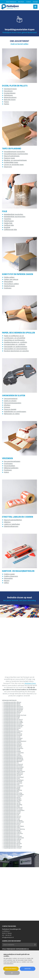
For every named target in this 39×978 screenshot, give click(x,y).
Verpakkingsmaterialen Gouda (11, 737)
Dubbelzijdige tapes (11, 162)
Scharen (7, 407)
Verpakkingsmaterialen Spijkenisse (13, 773)
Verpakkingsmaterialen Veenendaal (13, 777)
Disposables (8, 578)
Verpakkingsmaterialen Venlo (11, 778)
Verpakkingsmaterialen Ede (11, 729)
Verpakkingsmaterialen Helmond (12, 744)
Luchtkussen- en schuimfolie (14, 338)
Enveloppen (8, 463)
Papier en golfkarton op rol (14, 336)
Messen (6, 580)
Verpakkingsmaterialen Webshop (12, 790)
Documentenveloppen (12, 461)
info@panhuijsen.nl (8, 937)
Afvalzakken (8, 282)
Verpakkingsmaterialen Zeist (11, 784)
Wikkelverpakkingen (11, 468)
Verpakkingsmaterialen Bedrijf (11, 830)
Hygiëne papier (9, 574)
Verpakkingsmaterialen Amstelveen (13, 708)
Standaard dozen (10, 89)
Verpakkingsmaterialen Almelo (11, 703)
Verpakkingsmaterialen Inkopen (12, 799)
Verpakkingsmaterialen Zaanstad (12, 783)
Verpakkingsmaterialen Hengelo (12, 745)
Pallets (6, 104)
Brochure (21, 2)
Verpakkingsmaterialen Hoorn (11, 750)
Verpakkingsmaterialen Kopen (11, 825)
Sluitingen (7, 288)
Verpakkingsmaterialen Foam (11, 819)
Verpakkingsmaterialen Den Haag (12, 721)
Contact (28, 2)
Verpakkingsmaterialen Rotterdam (12, 768)
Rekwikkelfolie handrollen (13, 214)
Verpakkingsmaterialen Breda (11, 716)
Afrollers (7, 405)
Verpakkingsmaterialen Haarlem (12, 740)
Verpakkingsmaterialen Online (11, 802)
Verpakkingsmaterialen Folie (11, 814)
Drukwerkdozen (9, 93)
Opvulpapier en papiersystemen (15, 346)
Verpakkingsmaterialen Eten (11, 791)
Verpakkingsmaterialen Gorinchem (13, 833)
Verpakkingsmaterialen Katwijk (12, 751)
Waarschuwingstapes (11, 156)
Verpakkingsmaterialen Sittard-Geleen (14, 771)
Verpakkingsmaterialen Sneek (11, 840)
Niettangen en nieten (12, 414)
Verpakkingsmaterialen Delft (11, 718)
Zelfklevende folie (10, 229)
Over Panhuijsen (11, 2)
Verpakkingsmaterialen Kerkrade (12, 836)
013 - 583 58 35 (6, 935)
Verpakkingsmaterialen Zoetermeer (13, 786)
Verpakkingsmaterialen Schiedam (12, 770)
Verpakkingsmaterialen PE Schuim (12, 809)
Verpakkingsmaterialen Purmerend (13, 764)
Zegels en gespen (10, 401)
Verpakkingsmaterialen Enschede (12, 734)
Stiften (6, 583)
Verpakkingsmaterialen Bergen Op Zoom (14, 715)
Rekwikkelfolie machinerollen (14, 217)
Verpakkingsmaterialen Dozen (11, 813)
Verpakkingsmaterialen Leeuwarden (13, 752)
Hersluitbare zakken (11, 284)
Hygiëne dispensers (11, 576)
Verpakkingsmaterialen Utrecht (12, 776)
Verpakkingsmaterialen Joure (11, 835)
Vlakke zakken (9, 277)
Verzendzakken (9, 466)
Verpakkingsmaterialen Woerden (12, 843)
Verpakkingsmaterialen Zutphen (12, 832)
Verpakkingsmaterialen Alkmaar (12, 702)
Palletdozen (8, 95)
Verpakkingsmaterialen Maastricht (13, 757)
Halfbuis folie (9, 225)
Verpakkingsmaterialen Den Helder (13, 722)
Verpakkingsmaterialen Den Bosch (13, 719)
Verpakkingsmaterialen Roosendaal (13, 767)
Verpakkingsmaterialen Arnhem (12, 712)
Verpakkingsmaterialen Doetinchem (13, 725)
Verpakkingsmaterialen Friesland (12, 735)
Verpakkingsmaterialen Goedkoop (12, 820)
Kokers (6, 472)
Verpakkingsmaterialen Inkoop (11, 797)
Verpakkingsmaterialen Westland (12, 781)
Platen (6, 102)
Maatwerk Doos (30, 683)
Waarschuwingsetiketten (13, 520)
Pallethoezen (9, 221)
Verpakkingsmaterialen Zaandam (12, 846)
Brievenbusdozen (10, 97)
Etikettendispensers (11, 526)
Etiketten (7, 522)
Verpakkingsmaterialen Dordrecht (12, 727)
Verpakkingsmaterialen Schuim (12, 812)
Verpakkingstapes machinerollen (16, 154)
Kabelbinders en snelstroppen (15, 411)
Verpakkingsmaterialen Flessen (12, 816)
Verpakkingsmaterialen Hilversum (12, 747)
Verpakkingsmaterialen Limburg (12, 839)
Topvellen (7, 219)
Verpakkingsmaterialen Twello (11, 842)
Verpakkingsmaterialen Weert (11, 845)
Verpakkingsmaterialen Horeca (12, 823)
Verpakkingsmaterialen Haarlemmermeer (14, 741)
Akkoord (28, 968)
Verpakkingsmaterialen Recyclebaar (13, 794)
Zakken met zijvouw (11, 279)
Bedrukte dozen (10, 100)
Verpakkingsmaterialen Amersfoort (13, 706)
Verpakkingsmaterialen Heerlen (12, 742)
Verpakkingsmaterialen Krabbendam (13, 838)
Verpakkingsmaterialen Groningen (13, 738)
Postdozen (8, 470)
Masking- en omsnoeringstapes (15, 160)
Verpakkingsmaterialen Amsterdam (13, 709)
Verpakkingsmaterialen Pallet (11, 806)
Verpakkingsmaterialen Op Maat (12, 800)
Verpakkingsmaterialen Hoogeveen (13, 748)
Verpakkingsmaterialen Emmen (12, 732)
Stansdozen (8, 91)
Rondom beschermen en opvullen (16, 351)
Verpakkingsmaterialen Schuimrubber (13, 810)
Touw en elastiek (10, 409)
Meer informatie (10, 968)
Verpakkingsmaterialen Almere (11, 705)
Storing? (35, 2)
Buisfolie (7, 227)
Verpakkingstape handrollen (14, 152)
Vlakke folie (8, 223)
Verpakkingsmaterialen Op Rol (11, 803)
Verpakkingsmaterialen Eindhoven (13, 731)
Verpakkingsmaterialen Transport (12, 796)
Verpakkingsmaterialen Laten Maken (13, 826)
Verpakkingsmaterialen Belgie (11, 789)
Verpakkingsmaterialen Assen (11, 714)
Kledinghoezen (9, 286)
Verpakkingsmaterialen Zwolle (11, 787)
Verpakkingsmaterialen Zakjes (11, 827)
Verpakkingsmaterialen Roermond (12, 765)
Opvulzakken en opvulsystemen (15, 349)
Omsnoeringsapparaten (12, 403)
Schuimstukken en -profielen (14, 344)
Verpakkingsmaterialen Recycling (12, 793)
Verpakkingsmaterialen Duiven (12, 728)
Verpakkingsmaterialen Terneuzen (13, 774)
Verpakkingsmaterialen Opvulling (12, 804)
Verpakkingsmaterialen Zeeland (12, 848)
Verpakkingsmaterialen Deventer (12, 724)
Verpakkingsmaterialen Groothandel (13, 822)
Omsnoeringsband (10, 399)
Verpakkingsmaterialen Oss (11, 763)
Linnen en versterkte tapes (14, 165)
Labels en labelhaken (12, 524)
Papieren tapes (9, 158)
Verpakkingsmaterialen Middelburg (13, 758)
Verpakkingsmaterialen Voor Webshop (14, 829)
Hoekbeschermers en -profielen (15, 342)
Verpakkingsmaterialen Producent (12, 807)
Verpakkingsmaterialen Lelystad (12, 755)
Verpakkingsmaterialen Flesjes (12, 817)
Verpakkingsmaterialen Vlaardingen (13, 780)
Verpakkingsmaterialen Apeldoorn (12, 711)
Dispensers (8, 167)
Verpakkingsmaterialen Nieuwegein (13, 760)
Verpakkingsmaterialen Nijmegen (12, 761)
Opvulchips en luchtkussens (14, 340)
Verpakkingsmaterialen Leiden (11, 754)
